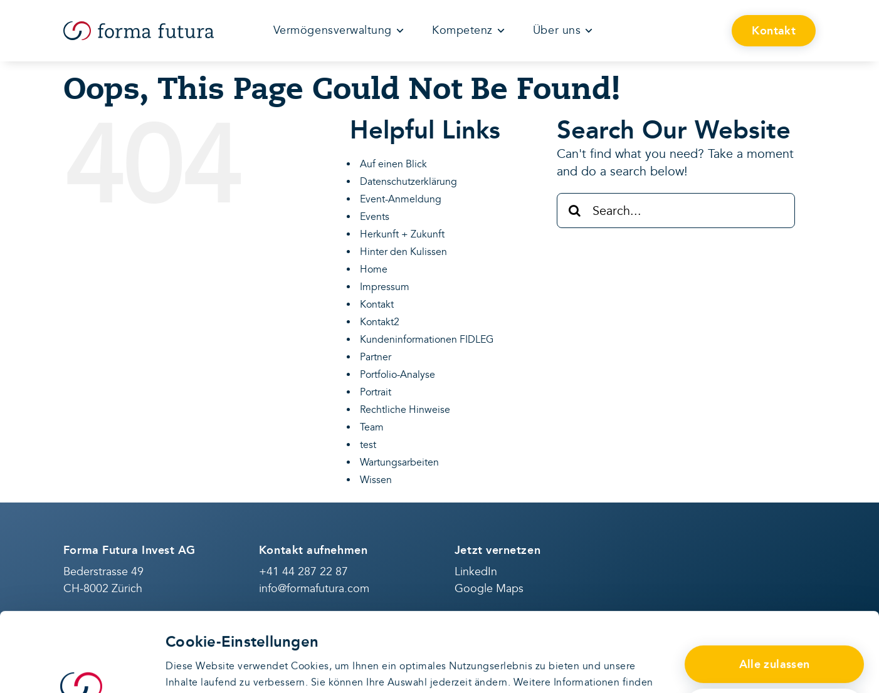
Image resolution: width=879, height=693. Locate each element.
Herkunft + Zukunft (402, 234)
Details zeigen (199, 667)
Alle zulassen (774, 596)
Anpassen (775, 640)
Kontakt (377, 304)
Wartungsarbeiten (399, 462)
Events (374, 217)
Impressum (384, 287)
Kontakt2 (379, 322)
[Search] (574, 210)
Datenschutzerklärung (285, 630)
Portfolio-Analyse (397, 374)
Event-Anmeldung (400, 199)
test (368, 445)
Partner (375, 357)
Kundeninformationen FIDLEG (426, 339)
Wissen (376, 480)
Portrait (375, 392)
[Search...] (676, 210)
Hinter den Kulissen (403, 252)
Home (373, 269)
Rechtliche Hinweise (405, 410)
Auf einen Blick (393, 164)
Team (372, 427)
